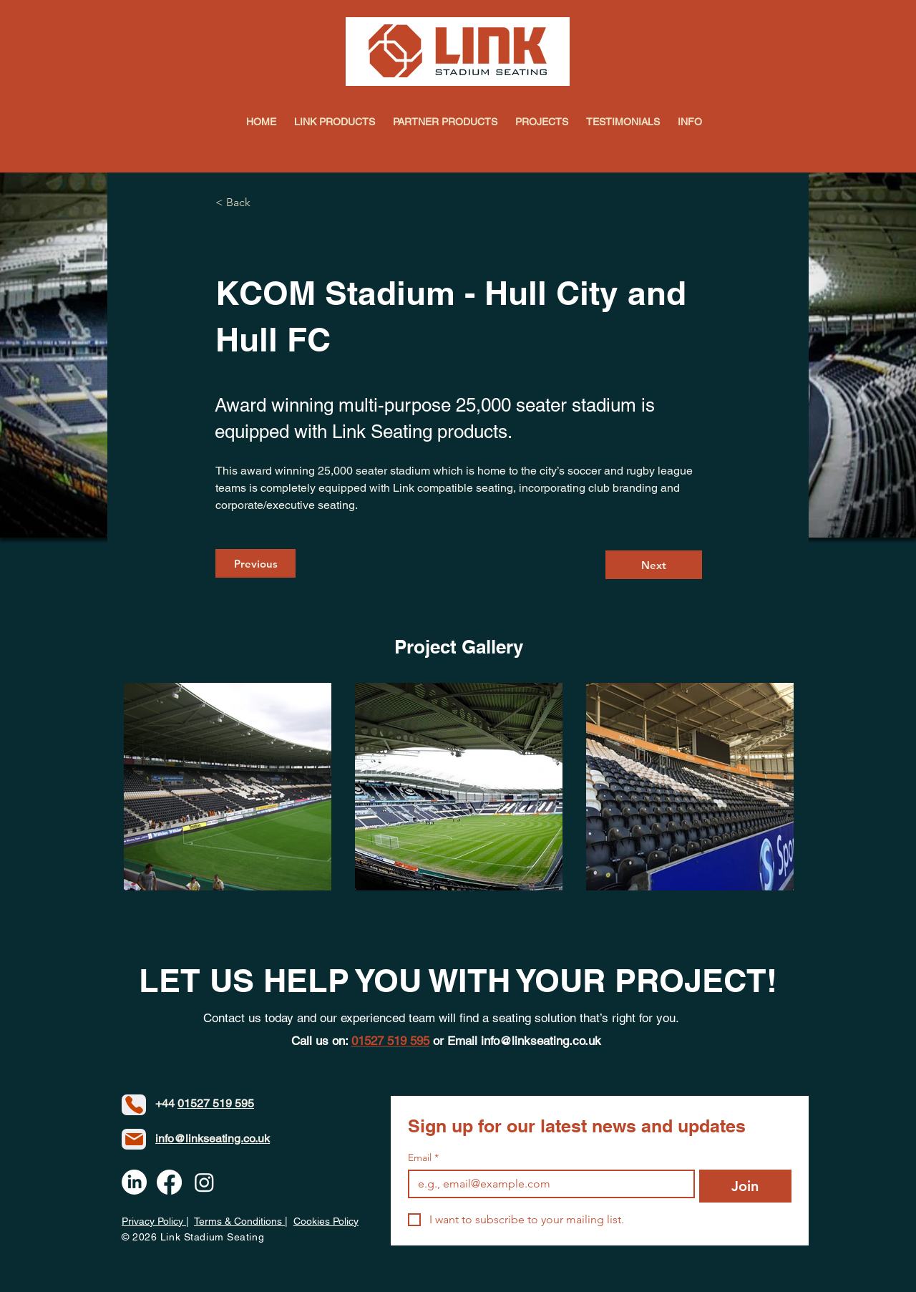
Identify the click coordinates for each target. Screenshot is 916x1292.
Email (423, 1158)
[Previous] (255, 563)
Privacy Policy (154, 1221)
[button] (690, 121)
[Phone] (134, 1104)
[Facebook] (169, 1182)
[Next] (653, 564)
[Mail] (134, 1139)
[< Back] (262, 203)
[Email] (547, 1184)
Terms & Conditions (239, 1221)
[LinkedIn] (134, 1182)
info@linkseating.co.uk (541, 1041)
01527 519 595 (215, 1103)
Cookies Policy (326, 1221)
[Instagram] (204, 1182)
